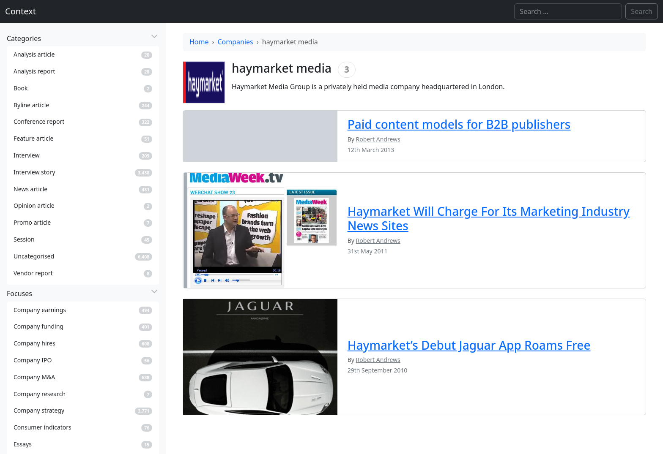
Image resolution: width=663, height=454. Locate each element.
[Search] (568, 11)
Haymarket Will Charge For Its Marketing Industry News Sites (489, 218)
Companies (235, 41)
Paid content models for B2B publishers (459, 124)
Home (199, 41)
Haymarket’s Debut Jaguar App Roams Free (469, 345)
